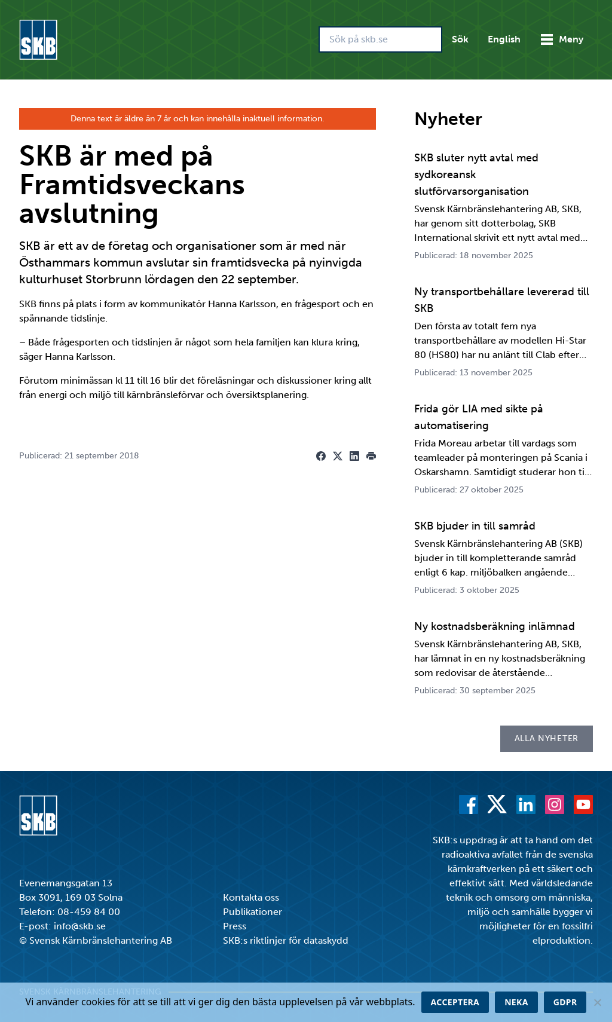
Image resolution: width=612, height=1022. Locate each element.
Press (234, 926)
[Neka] (597, 1002)
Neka (516, 1002)
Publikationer (252, 911)
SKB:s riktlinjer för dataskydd (285, 940)
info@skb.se (80, 926)
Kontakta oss (251, 897)
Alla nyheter (547, 738)
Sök (460, 39)
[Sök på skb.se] (380, 39)
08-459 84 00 (88, 911)
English (504, 39)
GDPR (565, 1002)
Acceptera (455, 1002)
